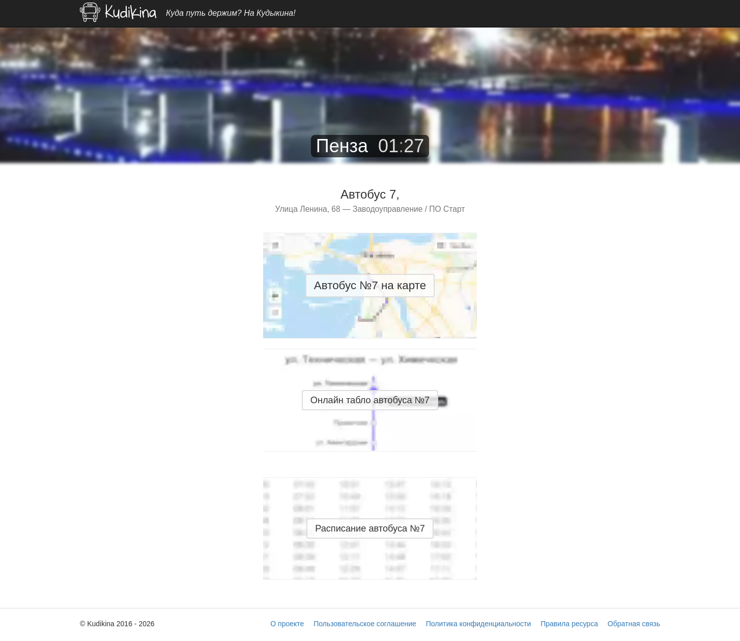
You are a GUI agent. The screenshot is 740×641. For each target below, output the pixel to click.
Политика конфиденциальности (478, 624)
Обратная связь (634, 624)
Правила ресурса (569, 624)
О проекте (287, 624)
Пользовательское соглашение (365, 624)
